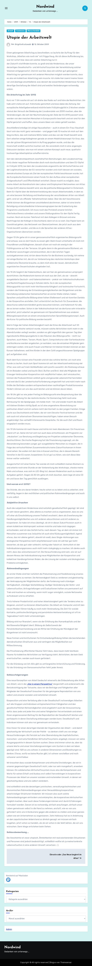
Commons (20, 31)
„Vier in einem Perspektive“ (40, 684)
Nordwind (45, 6)
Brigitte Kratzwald (23, 44)
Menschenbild (33, 31)
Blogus (53, 962)
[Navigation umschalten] (6, 8)
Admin (9, 929)
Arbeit (10, 31)
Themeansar (65, 962)
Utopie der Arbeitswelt (31, 37)
